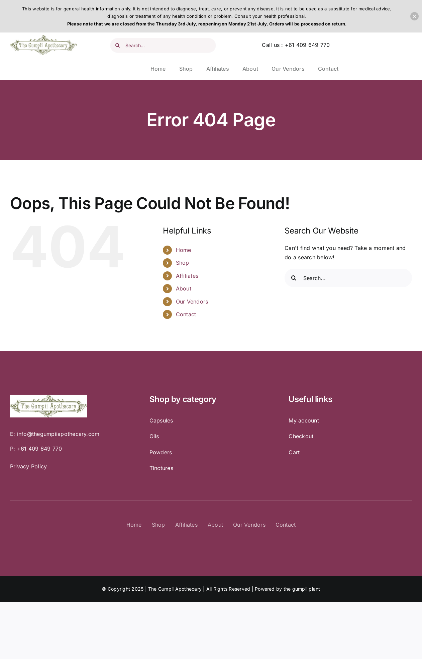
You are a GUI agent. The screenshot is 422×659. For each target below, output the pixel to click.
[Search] (117, 45)
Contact (186, 314)
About (183, 288)
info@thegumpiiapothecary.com (58, 434)
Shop (182, 262)
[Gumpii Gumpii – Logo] (43, 38)
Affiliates (187, 275)
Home (183, 250)
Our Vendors (192, 301)
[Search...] (163, 45)
